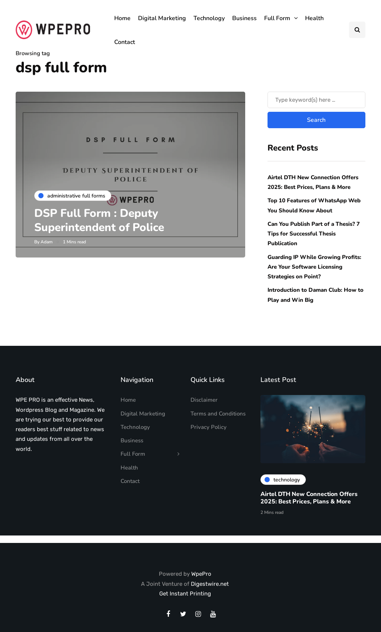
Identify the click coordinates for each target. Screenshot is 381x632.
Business (244, 18)
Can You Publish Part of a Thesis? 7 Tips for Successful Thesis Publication (314, 233)
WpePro (201, 574)
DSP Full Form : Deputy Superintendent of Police (100, 220)
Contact (124, 42)
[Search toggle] (357, 30)
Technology (209, 18)
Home (122, 18)
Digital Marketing (162, 18)
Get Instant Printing (185, 593)
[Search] (316, 100)
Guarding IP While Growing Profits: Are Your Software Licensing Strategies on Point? (314, 267)
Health (314, 18)
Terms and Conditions (218, 413)
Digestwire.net (210, 584)
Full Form (277, 18)
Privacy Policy (208, 427)
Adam (46, 242)
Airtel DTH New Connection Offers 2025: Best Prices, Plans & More (309, 499)
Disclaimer (204, 400)
